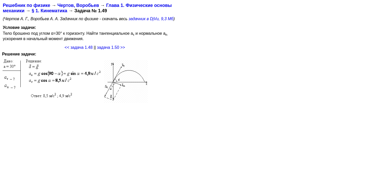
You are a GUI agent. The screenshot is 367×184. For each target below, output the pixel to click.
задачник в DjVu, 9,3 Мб (151, 19)
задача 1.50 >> (111, 47)
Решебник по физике (26, 5)
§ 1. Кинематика (49, 10)
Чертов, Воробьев (78, 5)
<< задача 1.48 (78, 47)
